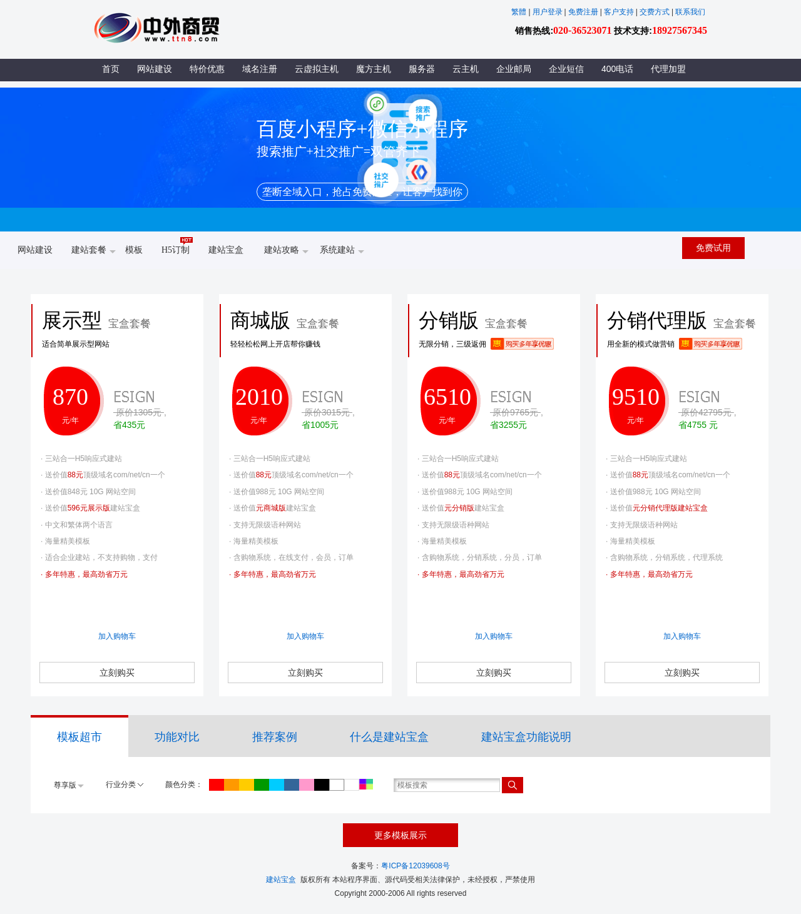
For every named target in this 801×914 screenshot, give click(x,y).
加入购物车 (117, 636)
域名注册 (259, 69)
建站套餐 (93, 250)
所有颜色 (366, 784)
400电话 (617, 69)
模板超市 (79, 737)
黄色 (246, 785)
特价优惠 (207, 69)
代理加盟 (668, 69)
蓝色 (291, 785)
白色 (351, 785)
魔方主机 (373, 69)
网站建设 (154, 69)
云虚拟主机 (317, 69)
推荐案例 (274, 737)
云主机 (465, 69)
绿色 (261, 785)
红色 (216, 785)
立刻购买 (117, 673)
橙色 (231, 785)
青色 (276, 785)
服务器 (422, 69)
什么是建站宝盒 (389, 737)
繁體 (518, 12)
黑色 (321, 785)
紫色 (306, 785)
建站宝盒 (225, 250)
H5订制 (177, 245)
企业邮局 (513, 69)
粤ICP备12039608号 (415, 865)
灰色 (336, 785)
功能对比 (177, 737)
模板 (134, 250)
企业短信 (566, 69)
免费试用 (713, 248)
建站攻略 (286, 250)
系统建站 (342, 250)
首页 (111, 69)
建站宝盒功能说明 (526, 737)
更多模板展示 (400, 835)
